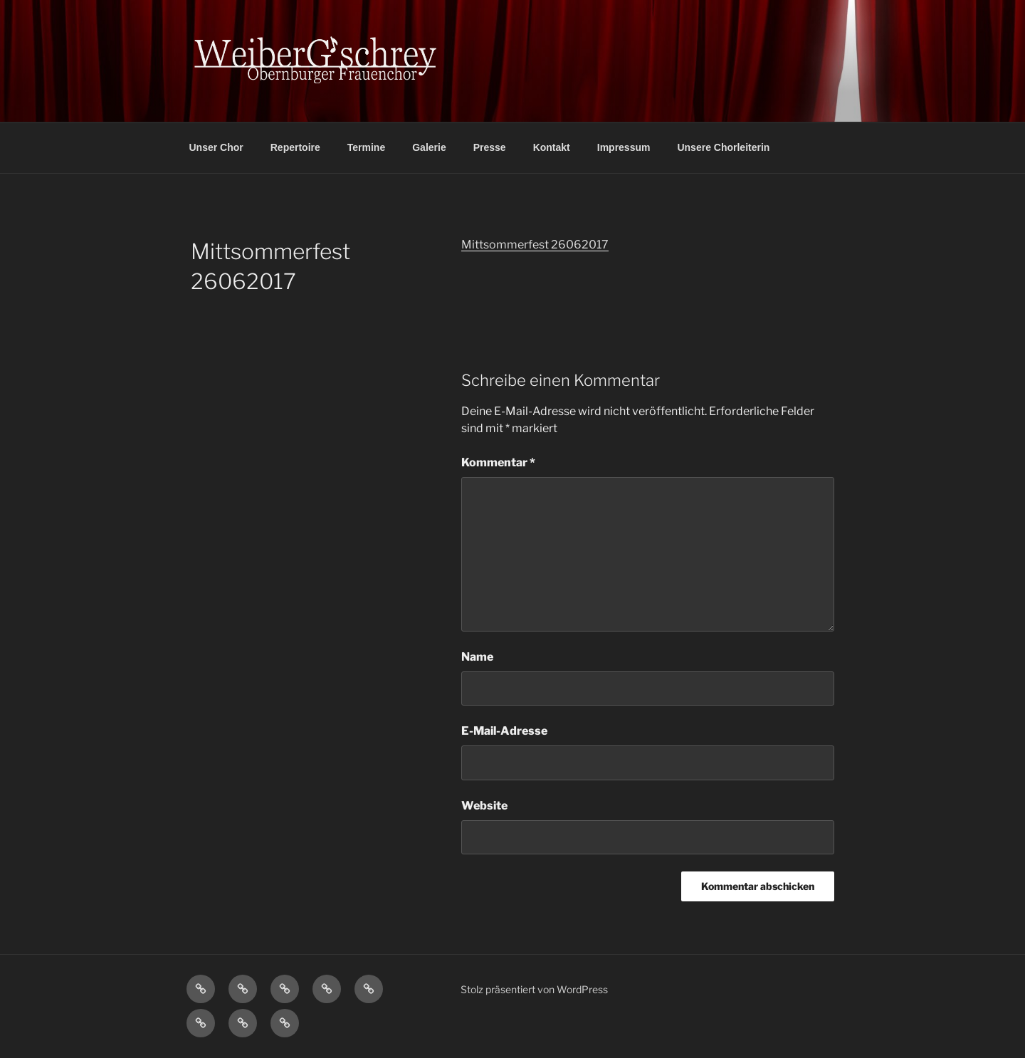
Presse (489, 147)
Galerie (429, 147)
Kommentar (498, 462)
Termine (366, 147)
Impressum (624, 147)
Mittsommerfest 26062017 (535, 244)
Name (477, 657)
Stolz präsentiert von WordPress (534, 989)
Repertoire (295, 147)
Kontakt (551, 147)
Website (484, 805)
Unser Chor (216, 147)
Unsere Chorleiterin (723, 147)
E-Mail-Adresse (504, 731)
